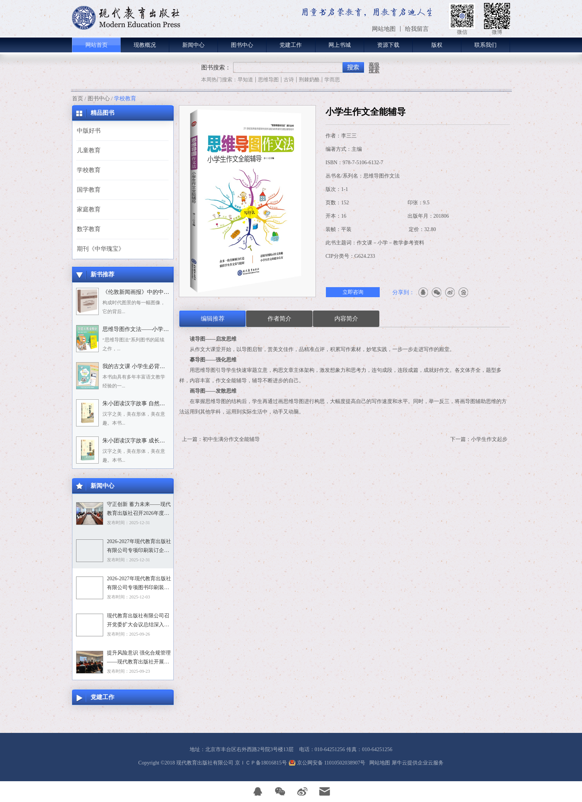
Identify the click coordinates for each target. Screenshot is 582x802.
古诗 (289, 79)
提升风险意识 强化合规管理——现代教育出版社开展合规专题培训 (139, 658)
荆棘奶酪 (309, 79)
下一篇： (478, 439)
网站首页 (96, 45)
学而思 (332, 79)
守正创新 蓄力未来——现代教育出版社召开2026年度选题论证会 (139, 509)
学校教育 (125, 98)
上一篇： (221, 439)
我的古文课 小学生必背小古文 (139, 366)
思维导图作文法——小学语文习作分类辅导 (155, 329)
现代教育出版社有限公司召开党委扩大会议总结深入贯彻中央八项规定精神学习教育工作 (138, 621)
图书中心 (99, 98)
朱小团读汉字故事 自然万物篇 (139, 403)
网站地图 (378, 763)
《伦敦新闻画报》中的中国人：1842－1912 (155, 292)
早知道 (245, 79)
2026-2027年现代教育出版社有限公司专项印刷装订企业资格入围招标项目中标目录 (139, 547)
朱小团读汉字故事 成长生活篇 (139, 441)
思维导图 (268, 79)
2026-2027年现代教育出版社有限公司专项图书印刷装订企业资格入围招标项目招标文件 (139, 584)
